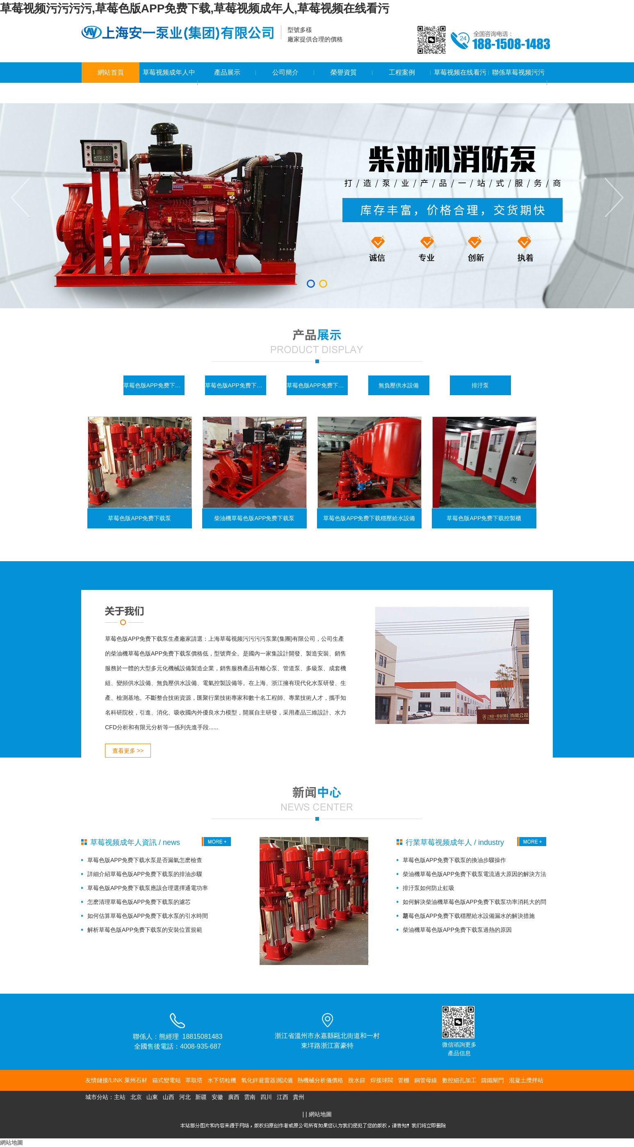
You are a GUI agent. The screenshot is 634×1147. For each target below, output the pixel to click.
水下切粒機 (222, 1080)
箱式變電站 (166, 1080)
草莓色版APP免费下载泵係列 (154, 385)
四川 (266, 1097)
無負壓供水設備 (399, 385)
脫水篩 (356, 1080)
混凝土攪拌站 (526, 1080)
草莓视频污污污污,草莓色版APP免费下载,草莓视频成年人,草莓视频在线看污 (194, 8)
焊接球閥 (381, 1080)
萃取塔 (194, 1080)
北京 (136, 1097)
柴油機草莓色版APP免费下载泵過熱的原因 (457, 929)
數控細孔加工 (459, 1080)
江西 (282, 1097)
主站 (119, 1097)
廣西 (233, 1097)
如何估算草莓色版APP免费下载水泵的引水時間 (147, 916)
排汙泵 (480, 385)
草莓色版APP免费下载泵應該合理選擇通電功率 (147, 888)
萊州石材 (135, 1080)
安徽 (217, 1097)
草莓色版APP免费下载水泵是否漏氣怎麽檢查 (144, 860)
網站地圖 (320, 1114)
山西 (168, 1097)
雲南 (249, 1097)
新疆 (201, 1097)
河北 (185, 1097)
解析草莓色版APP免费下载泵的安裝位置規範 (144, 929)
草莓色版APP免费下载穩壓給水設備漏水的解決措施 (469, 916)
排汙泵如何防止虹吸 (428, 888)
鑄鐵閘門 (492, 1080)
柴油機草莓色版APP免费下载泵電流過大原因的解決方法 (474, 874)
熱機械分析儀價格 (320, 1080)
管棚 (403, 1080)
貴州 (298, 1097)
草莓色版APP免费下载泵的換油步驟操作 (454, 860)
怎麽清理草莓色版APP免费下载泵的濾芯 (139, 902)
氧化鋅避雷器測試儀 (267, 1080)
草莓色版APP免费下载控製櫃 (235, 385)
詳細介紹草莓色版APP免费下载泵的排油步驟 (144, 874)
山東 (152, 1097)
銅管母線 (425, 1080)
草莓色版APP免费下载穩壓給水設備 (317, 385)
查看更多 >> (128, 750)
